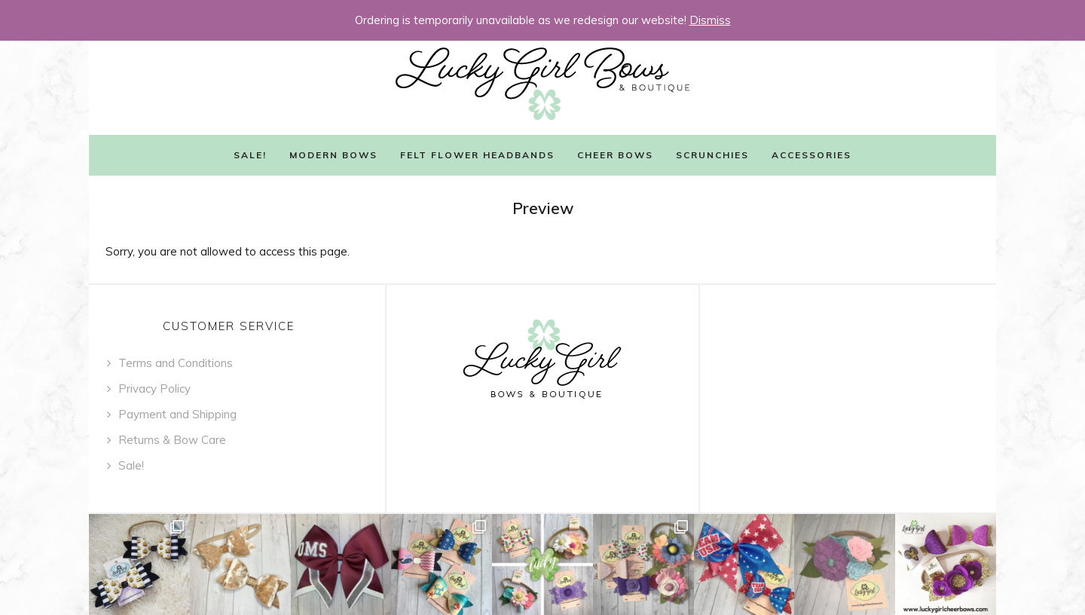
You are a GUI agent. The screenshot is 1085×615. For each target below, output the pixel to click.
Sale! (250, 155)
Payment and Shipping (177, 414)
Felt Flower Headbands (477, 155)
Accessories (811, 155)
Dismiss (710, 20)
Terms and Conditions (175, 363)
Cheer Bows (615, 155)
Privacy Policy (154, 388)
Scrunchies (712, 155)
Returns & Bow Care (172, 440)
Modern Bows (333, 155)
